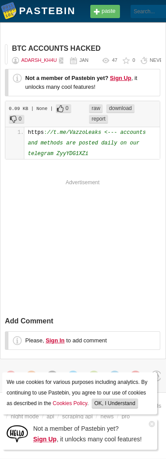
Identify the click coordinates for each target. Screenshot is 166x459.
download (120, 108)
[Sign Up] (17, 433)
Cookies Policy (70, 403)
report (98, 119)
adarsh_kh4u (39, 60)
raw (96, 108)
